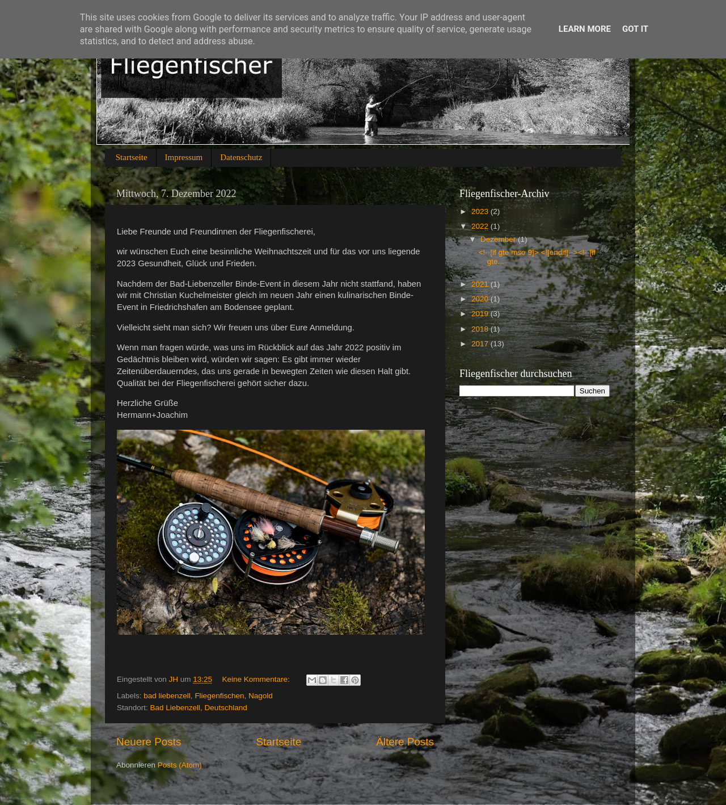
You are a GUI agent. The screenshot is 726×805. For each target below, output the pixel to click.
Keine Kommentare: (257, 679)
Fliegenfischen (219, 695)
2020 (481, 299)
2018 (481, 329)
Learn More (585, 29)
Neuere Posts (148, 742)
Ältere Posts (405, 742)
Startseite (131, 157)
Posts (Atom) (180, 765)
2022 (481, 226)
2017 (481, 343)
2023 (481, 211)
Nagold (260, 695)
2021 (481, 284)
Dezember (499, 239)
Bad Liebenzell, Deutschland (198, 707)
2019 (481, 313)
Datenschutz (241, 157)
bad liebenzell (167, 695)
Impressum (184, 157)
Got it (635, 29)
